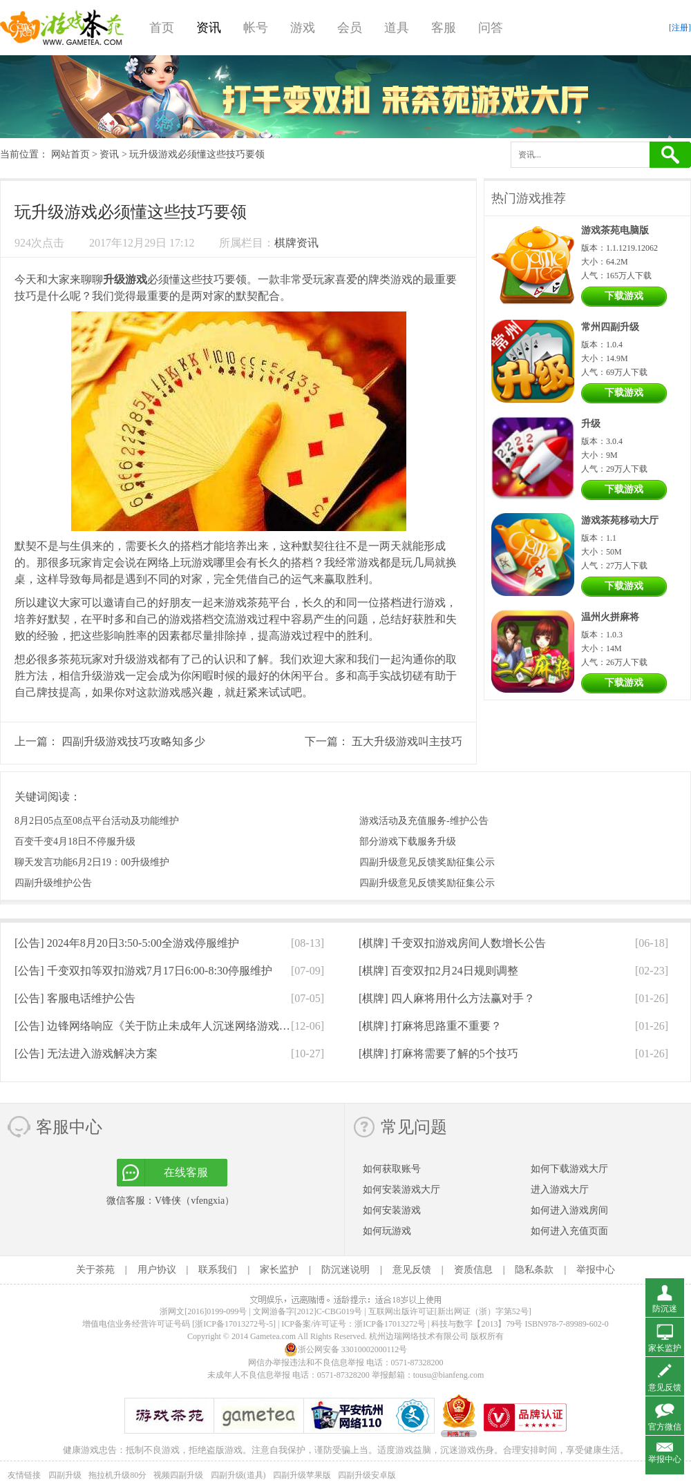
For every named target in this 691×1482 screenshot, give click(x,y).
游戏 (302, 28)
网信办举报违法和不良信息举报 (306, 1362)
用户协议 (157, 1269)
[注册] (680, 27)
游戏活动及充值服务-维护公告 (424, 821)
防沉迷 (664, 1308)
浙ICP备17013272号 (390, 1324)
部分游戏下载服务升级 (407, 841)
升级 (590, 423)
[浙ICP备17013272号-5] (234, 1324)
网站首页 (70, 154)
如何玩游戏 (387, 1231)
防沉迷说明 (345, 1269)
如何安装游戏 (392, 1210)
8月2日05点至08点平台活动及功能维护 (97, 821)
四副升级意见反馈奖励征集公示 (427, 862)
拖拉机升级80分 (117, 1475)
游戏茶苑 (62, 27)
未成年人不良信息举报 (249, 1375)
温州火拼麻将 (610, 617)
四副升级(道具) (238, 1475)
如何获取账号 (392, 1169)
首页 (161, 28)
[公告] (127, 943)
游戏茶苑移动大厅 (620, 520)
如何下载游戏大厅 (569, 1169)
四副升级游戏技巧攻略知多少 (133, 741)
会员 (349, 28)
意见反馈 (411, 1269)
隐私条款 (534, 1269)
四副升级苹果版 (302, 1475)
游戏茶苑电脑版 (615, 230)
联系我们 (217, 1269)
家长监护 (279, 1269)
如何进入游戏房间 (569, 1210)
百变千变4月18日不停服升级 (75, 841)
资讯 (208, 28)
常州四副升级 (610, 327)
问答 (490, 28)
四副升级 (65, 1475)
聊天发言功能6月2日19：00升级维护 (92, 862)
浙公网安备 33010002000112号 (346, 1349)
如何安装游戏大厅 (401, 1189)
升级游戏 (125, 279)
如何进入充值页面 (569, 1231)
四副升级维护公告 (53, 883)
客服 (443, 28)
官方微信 (664, 1427)
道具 (396, 28)
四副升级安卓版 (367, 1475)
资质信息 (473, 1269)
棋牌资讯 (296, 243)
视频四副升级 (178, 1475)
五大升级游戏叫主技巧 (407, 741)
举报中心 (595, 1269)
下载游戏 (624, 296)
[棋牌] (452, 943)
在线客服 (186, 1172)
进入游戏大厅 (560, 1189)
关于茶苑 (95, 1269)
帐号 (255, 28)
